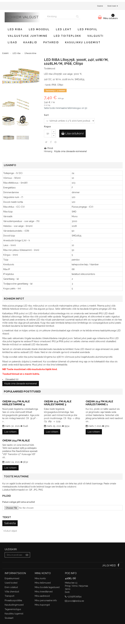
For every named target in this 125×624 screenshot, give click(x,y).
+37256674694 (74, 596)
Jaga (51, 142)
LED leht (64, 29)
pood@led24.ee (76, 601)
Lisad (12, 42)
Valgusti (95, 35)
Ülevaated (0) (11, 379)
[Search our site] (60, 16)
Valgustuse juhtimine (28, 35)
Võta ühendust (12, 591)
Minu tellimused (43, 583)
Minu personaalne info (46, 600)
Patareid (51, 42)
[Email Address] (14, 554)
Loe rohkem (10, 432)
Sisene (100, 6)
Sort (46, 115)
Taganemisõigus (13, 609)
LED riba (15, 29)
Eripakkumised (12, 578)
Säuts (46, 142)
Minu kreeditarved (44, 591)
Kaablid (30, 42)
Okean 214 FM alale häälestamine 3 (57, 403)
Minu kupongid (42, 605)
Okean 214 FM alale (16, 440)
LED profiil (88, 29)
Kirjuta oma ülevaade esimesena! (70, 151)
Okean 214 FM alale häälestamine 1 (99, 403)
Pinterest (55, 142)
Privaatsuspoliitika (13, 600)
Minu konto (40, 578)
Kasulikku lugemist (83, 42)
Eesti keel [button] (112, 6)
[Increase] (54, 131)
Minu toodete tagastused (47, 587)
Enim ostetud (11, 587)
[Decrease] (54, 135)
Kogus (47, 126)
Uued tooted (11, 583)
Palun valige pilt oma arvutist (18, 502)
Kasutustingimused (14, 605)
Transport (9, 596)
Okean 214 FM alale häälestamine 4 (16, 403)
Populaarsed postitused (22, 391)
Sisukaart (9, 618)
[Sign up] (27, 554)
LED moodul (39, 29)
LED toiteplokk (67, 35)
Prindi (48, 148)
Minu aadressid (42, 596)
